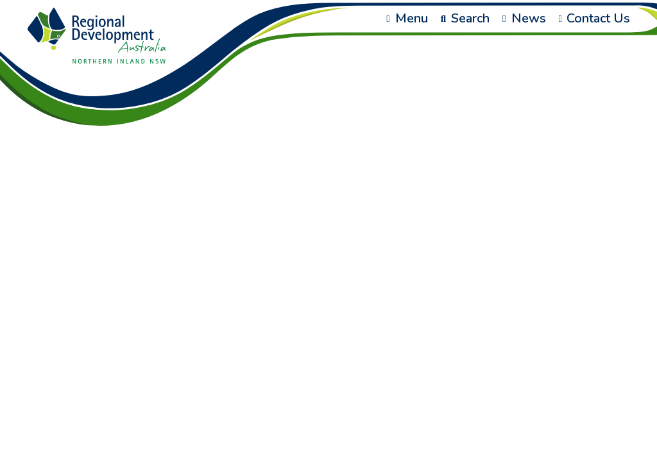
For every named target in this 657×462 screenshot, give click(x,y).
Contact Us (594, 18)
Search (465, 18)
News (523, 18)
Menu (406, 18)
